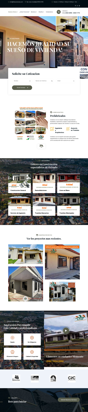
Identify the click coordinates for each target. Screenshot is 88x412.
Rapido (12, 342)
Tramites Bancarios (42, 213)
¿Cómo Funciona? (24, 12)
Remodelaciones (41, 190)
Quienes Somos (12, 12)
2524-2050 (68, 13)
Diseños (41, 12)
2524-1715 (76, 13)
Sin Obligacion (32, 342)
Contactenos (49, 12)
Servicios (33, 12)
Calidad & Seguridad (32, 356)
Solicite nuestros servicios (69, 400)
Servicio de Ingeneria (17, 213)
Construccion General (18, 190)
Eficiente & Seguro (12, 356)
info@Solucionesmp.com (16, 2)
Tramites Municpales (66, 213)
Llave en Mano (64, 190)
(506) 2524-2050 (55, 361)
